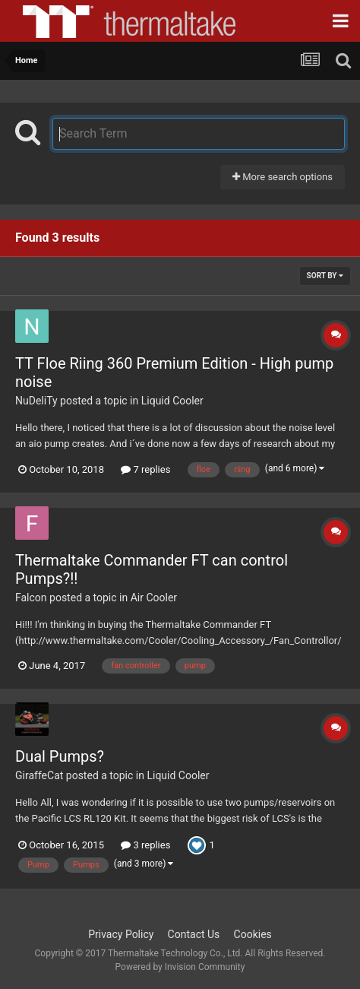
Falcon (31, 597)
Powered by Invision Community (180, 967)
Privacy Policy (120, 934)
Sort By (325, 275)
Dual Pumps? (59, 756)
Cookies (253, 934)
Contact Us (194, 934)
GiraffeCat (39, 775)
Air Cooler (154, 597)
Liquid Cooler (172, 401)
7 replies (145, 469)
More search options (282, 176)
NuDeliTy (36, 401)
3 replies (145, 845)
